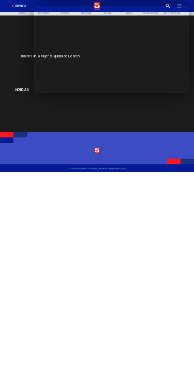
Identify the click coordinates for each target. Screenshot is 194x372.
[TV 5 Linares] (97, 168)
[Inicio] (22, 14)
